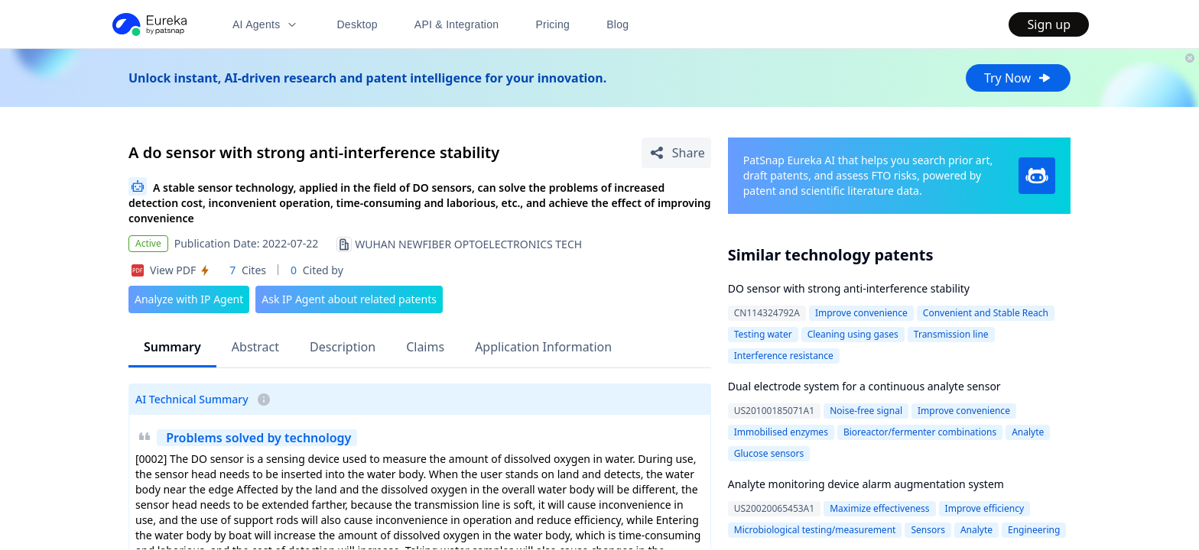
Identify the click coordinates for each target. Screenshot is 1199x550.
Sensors (927, 529)
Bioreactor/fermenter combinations (919, 431)
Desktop (356, 24)
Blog (617, 24)
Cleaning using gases (852, 334)
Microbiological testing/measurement (815, 529)
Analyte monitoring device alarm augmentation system (866, 484)
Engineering (1034, 529)
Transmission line (951, 334)
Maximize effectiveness (879, 508)
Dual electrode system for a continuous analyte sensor (864, 386)
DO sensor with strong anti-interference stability (849, 288)
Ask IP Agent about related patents (349, 299)
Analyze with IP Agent (189, 299)
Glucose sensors (769, 453)
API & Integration (456, 24)
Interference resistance (783, 355)
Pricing (552, 24)
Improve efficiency (984, 508)
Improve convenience (861, 312)
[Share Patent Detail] (676, 153)
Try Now (1018, 78)
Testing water (763, 334)
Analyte (1028, 431)
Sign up (1049, 24)
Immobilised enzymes (781, 431)
